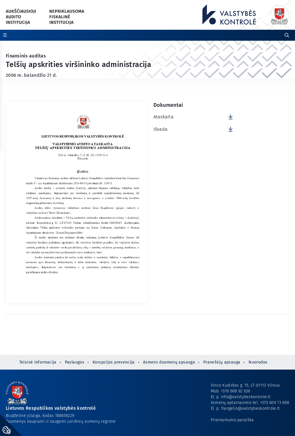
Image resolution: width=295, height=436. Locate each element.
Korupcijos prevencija (114, 362)
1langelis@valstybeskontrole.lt (250, 408)
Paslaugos (74, 362)
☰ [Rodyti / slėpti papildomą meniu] (5, 35)
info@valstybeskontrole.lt (245, 396)
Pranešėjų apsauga (221, 362)
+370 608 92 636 (235, 391)
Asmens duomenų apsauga (169, 362)
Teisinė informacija (38, 362)
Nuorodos (258, 362)
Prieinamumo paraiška (232, 420)
